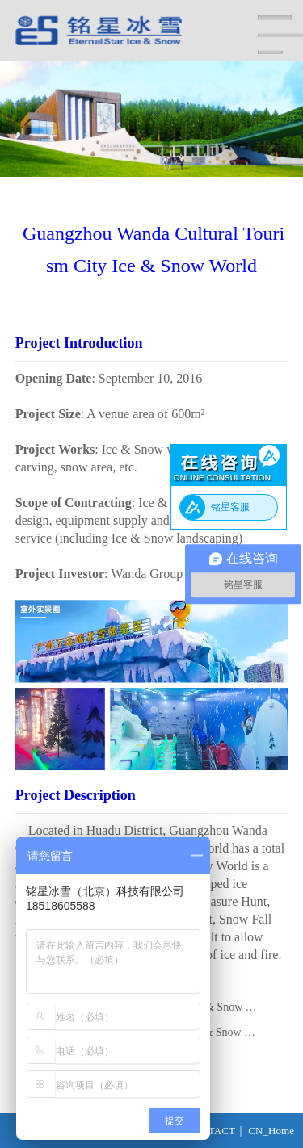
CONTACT (210, 1131)
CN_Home (271, 1131)
